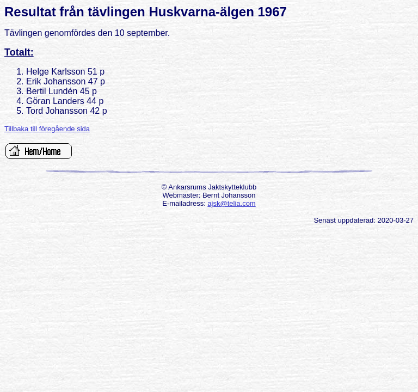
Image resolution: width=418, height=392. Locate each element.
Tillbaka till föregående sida (47, 129)
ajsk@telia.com (231, 203)
